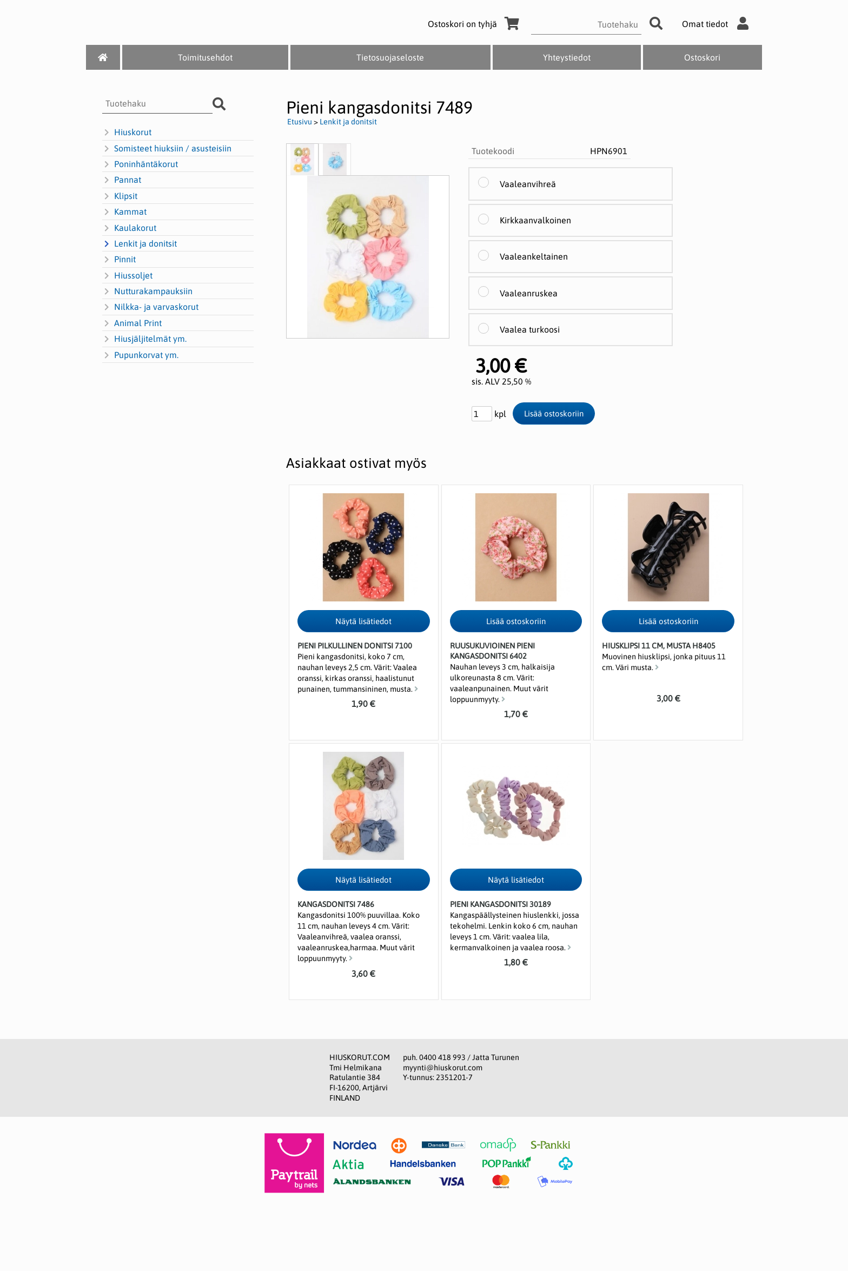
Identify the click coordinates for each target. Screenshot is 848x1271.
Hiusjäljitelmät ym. (144, 339)
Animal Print (132, 323)
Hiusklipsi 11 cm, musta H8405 (659, 645)
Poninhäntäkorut (140, 164)
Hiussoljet (127, 275)
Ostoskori (702, 57)
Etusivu (299, 121)
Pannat (121, 180)
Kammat (124, 212)
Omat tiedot (718, 24)
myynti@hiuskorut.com (442, 1067)
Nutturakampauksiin (147, 291)
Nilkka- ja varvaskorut (150, 307)
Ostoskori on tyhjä (475, 24)
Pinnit (119, 259)
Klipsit (119, 196)
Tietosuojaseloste (390, 57)
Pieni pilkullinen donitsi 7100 (354, 645)
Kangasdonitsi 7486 (335, 904)
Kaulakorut (129, 228)
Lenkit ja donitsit (139, 244)
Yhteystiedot (567, 57)
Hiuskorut (126, 132)
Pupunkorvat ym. (140, 355)
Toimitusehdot (205, 57)
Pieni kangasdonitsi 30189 (500, 904)
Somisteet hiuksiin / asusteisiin (166, 148)
